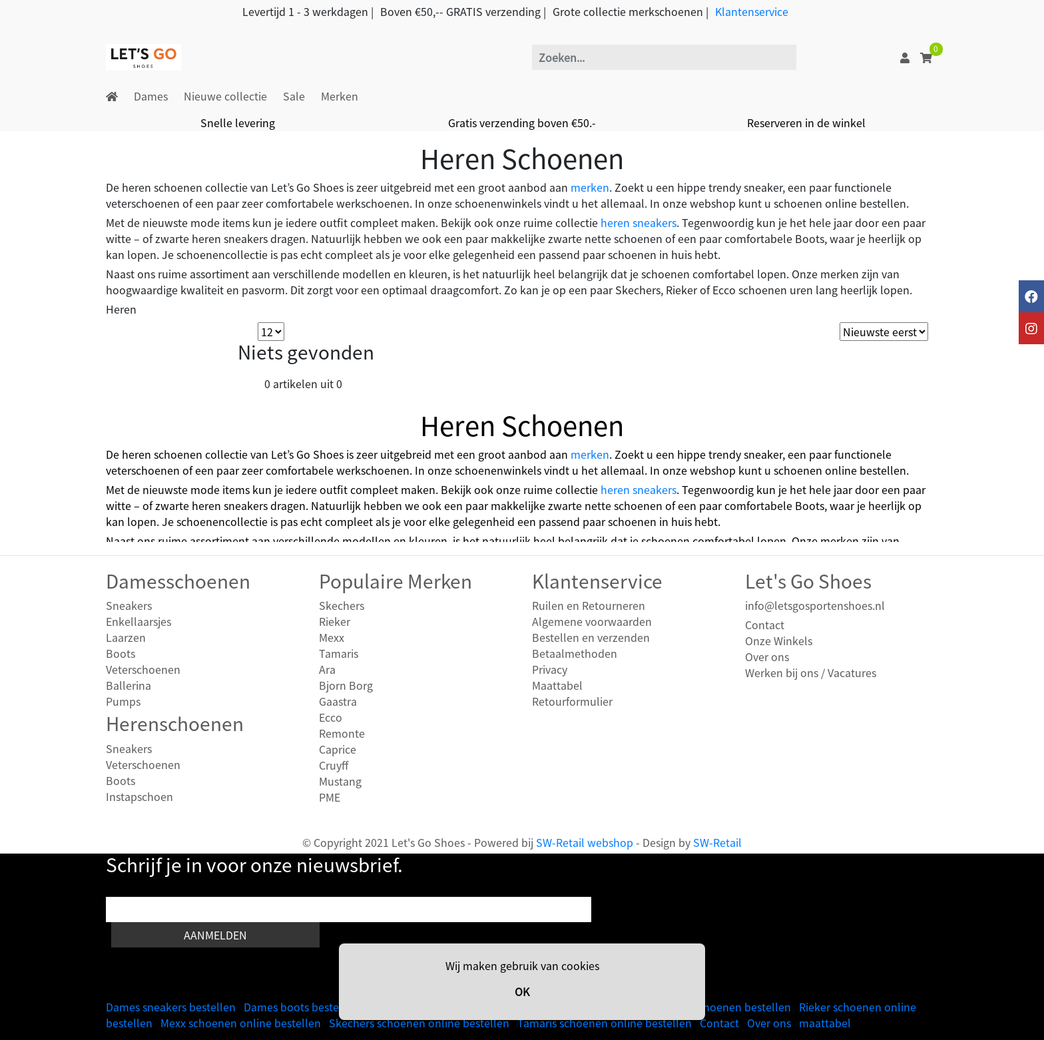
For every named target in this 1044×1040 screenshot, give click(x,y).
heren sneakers (638, 222)
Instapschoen (139, 796)
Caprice (337, 749)
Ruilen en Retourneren (588, 605)
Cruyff (333, 765)
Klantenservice (751, 11)
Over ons (767, 656)
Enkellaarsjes (138, 621)
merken (590, 187)
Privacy (549, 669)
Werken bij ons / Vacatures (810, 672)
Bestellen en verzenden (591, 637)
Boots (120, 653)
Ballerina (128, 685)
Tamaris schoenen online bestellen (604, 1023)
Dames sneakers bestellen (171, 1007)
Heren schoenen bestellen (725, 1007)
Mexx (331, 637)
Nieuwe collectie (225, 96)
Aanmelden (215, 935)
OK (522, 991)
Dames (151, 96)
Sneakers (129, 605)
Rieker (334, 621)
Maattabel (557, 685)
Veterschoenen (143, 669)
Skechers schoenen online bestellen (419, 1023)
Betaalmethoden (574, 653)
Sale (294, 96)
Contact (764, 625)
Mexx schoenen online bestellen (240, 1023)
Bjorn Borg (346, 685)
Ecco (330, 717)
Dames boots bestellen (301, 1007)
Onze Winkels (778, 641)
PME (329, 797)
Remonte (342, 733)
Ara (327, 669)
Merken (339, 96)
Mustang (340, 781)
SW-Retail (717, 842)
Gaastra (338, 701)
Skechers (341, 605)
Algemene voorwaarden (592, 621)
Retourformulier (572, 701)
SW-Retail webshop (584, 842)
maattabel (825, 1023)
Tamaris (338, 653)
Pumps (123, 701)
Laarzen (126, 637)
